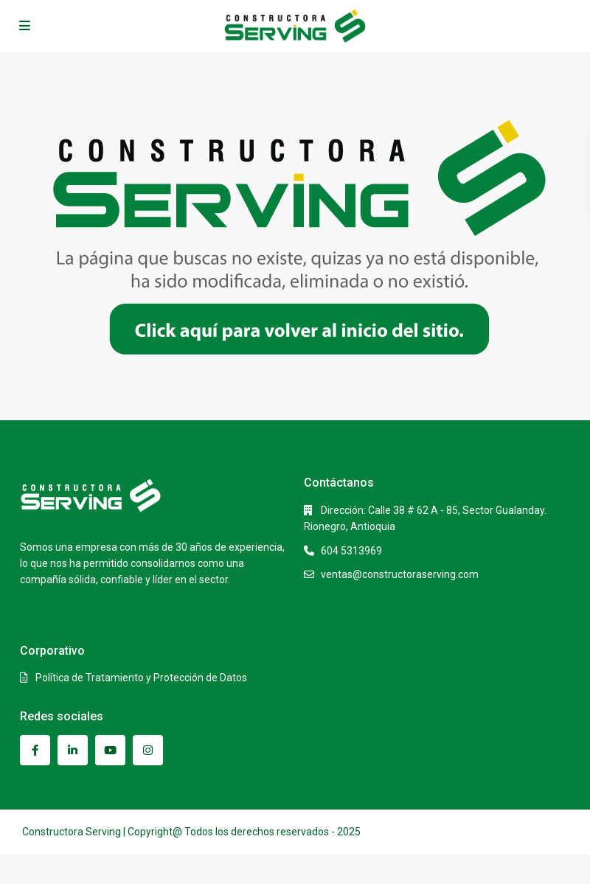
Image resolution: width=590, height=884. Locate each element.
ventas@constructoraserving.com (400, 574)
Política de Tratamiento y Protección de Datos (141, 677)
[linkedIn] (73, 750)
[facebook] (35, 750)
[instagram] (148, 750)
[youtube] (110, 750)
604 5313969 (351, 551)
